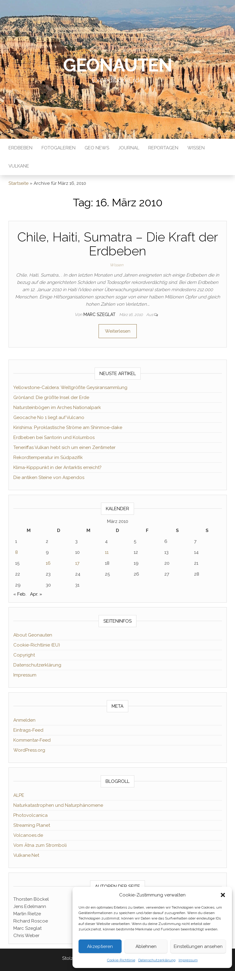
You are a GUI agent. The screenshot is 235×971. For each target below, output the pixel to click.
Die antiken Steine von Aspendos (48, 477)
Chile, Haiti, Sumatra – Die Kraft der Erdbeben (117, 244)
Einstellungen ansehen (198, 946)
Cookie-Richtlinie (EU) (36, 645)
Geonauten (117, 65)
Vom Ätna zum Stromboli (40, 845)
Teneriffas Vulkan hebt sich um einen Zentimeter (64, 447)
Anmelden (24, 720)
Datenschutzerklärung (157, 960)
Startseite (18, 183)
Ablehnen (146, 946)
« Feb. (19, 594)
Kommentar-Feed (32, 740)
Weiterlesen (117, 331)
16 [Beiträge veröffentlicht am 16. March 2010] (48, 563)
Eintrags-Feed (28, 730)
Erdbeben (20, 148)
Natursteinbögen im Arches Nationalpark (57, 407)
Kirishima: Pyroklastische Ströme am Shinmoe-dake (67, 427)
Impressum (188, 960)
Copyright (24, 655)
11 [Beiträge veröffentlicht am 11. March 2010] (107, 552)
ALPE (18, 795)
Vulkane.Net (26, 855)
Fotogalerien (59, 148)
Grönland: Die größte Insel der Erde (51, 397)
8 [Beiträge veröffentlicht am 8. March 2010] (16, 552)
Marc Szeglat (100, 314)
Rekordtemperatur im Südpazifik (48, 457)
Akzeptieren (100, 946)
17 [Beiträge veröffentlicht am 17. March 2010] (77, 563)
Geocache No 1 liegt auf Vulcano (48, 417)
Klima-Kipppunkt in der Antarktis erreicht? (57, 467)
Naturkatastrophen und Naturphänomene (58, 805)
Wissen (196, 148)
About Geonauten (32, 635)
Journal (128, 148)
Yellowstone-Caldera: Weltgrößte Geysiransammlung (70, 387)
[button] (223, 895)
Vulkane (18, 166)
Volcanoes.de (28, 835)
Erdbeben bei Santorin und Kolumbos (54, 437)
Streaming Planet (31, 825)
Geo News (97, 148)
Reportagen (163, 148)
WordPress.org (29, 750)
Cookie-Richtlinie (121, 960)
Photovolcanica (30, 815)
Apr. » (36, 594)
